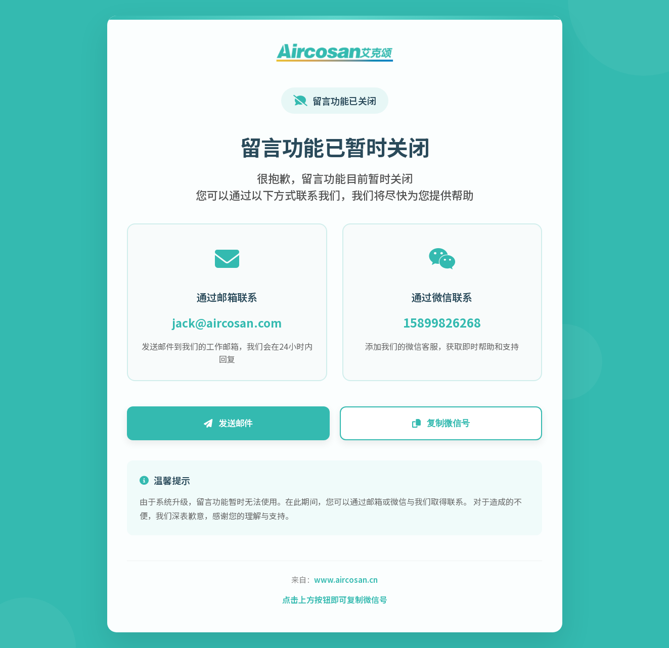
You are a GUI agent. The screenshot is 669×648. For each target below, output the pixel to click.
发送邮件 (231, 424)
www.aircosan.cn (346, 581)
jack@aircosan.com (230, 322)
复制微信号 (438, 424)
